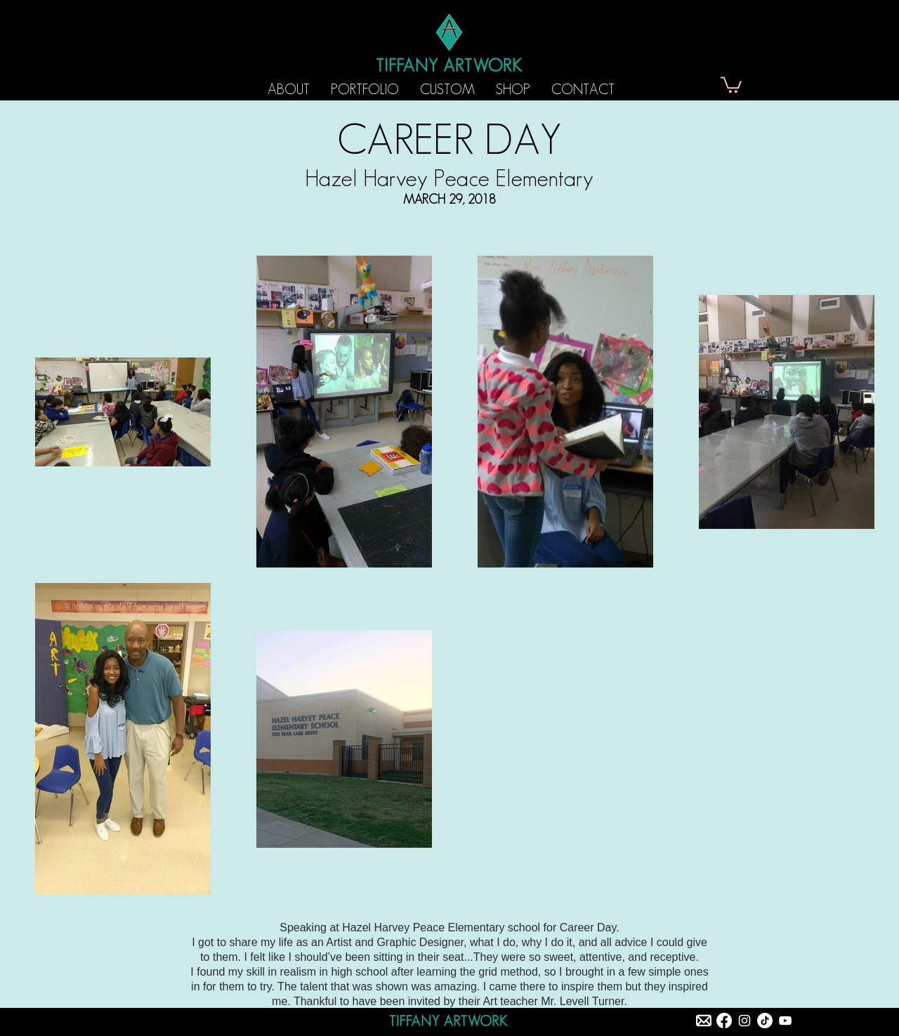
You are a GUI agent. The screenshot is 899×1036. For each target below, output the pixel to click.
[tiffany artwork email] (703, 1020)
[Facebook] (724, 1020)
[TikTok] (765, 1020)
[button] (731, 84)
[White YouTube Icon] (785, 1020)
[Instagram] (744, 1020)
